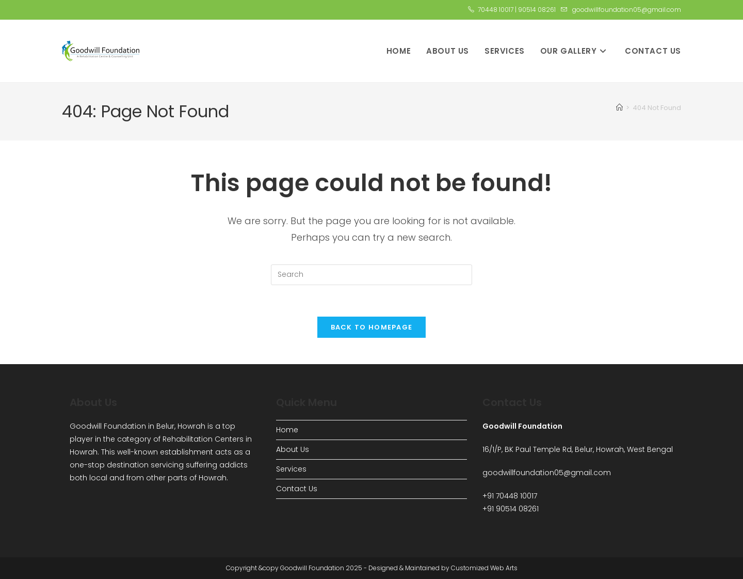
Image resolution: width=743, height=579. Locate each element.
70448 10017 (495, 9)
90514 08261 (537, 9)
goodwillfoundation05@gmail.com (626, 9)
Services (291, 469)
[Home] (619, 108)
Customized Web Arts (484, 568)
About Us (292, 449)
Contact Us (296, 488)
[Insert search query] (371, 274)
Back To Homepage (372, 327)
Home (287, 430)
